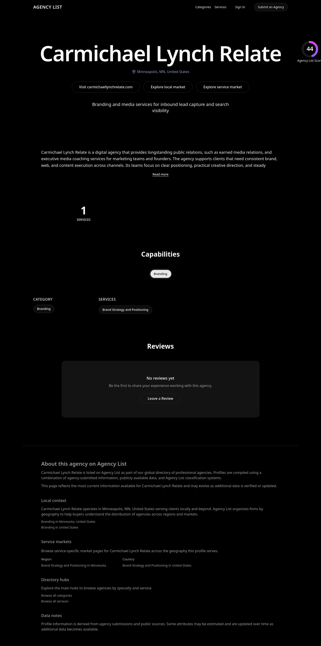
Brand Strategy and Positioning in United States (157, 565)
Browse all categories (56, 595)
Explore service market (222, 87)
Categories (203, 7)
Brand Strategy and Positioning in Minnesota (73, 565)
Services (220, 7)
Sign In (240, 7)
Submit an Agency (271, 7)
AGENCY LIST (47, 7)
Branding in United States (59, 527)
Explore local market (168, 87)
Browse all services (54, 601)
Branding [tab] (160, 274)
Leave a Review (160, 398)
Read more (160, 174)
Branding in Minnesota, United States (68, 521)
